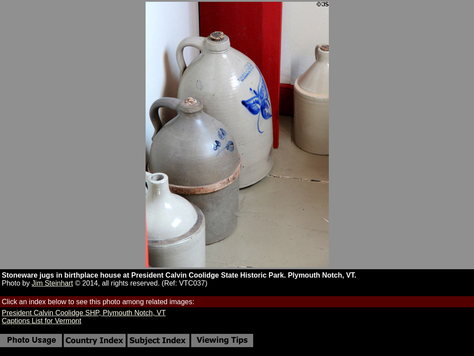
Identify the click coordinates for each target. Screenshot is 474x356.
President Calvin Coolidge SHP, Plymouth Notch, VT (84, 313)
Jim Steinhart (52, 283)
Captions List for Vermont (41, 321)
